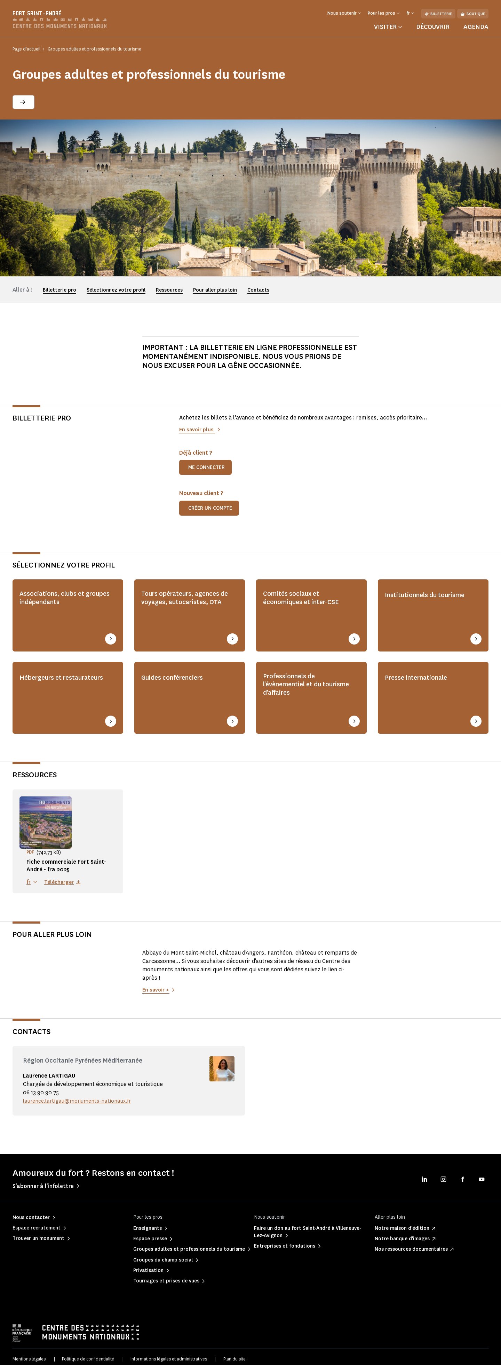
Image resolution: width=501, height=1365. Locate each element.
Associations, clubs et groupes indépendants (57, 599)
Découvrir (433, 27)
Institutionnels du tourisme (431, 595)
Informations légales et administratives (168, 1354)
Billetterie (438, 13)
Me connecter (206, 467)
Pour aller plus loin (215, 290)
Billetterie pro (59, 290)
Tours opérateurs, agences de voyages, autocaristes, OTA (186, 604)
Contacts (258, 290)
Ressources (169, 290)
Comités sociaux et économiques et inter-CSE (307, 599)
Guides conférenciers (177, 675)
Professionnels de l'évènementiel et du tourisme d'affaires (297, 684)
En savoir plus (197, 429)
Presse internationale (421, 675)
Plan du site (234, 1354)
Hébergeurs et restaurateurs (43, 679)
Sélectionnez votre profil (116, 290)
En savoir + (156, 985)
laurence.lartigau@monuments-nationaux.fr (80, 1096)
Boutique (473, 13)
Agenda (475, 27)
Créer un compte (210, 508)
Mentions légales (29, 1354)
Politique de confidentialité (88, 1354)
